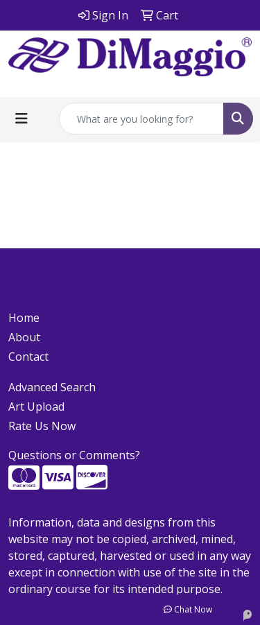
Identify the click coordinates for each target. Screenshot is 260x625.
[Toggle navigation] (21, 118)
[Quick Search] (141, 119)
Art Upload (36, 406)
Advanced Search (52, 387)
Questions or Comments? (74, 455)
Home (24, 317)
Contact (28, 356)
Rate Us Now (42, 426)
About (24, 337)
